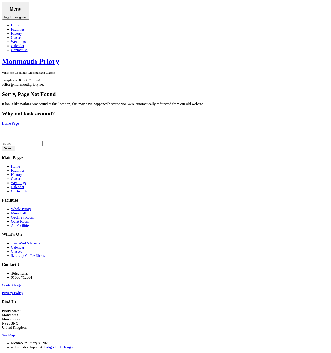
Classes (16, 37)
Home (15, 25)
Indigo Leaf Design (58, 347)
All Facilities (20, 225)
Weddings (18, 42)
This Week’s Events (25, 243)
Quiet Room (20, 221)
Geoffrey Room (22, 217)
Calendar (17, 46)
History (16, 33)
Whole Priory (21, 209)
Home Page (10, 123)
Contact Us (19, 50)
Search (8, 148)
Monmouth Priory (30, 61)
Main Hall (18, 213)
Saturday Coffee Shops (28, 256)
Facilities (18, 29)
